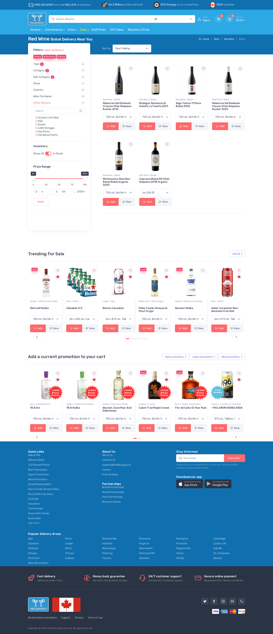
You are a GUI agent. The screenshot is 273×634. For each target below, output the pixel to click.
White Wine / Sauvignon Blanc (45, 301)
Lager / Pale (145, 301)
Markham (33, 548)
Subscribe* (234, 458)
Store (71, 29)
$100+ (81, 191)
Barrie (68, 538)
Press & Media (110, 474)
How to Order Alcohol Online (43, 489)
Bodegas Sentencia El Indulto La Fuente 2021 (153, 105)
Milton (68, 548)
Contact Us (108, 459)
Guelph (69, 543)
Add (110, 126)
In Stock (58, 153)
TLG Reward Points (39, 464)
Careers (106, 469)
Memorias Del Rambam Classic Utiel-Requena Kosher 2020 (226, 106)
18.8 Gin (71, 407)
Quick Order (34, 518)
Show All (38, 153)
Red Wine (229, 39)
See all (238, 253)
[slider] (33, 178)
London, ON (219, 543)
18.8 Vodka (109, 407)
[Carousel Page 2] (131, 338)
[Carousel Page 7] (146, 338)
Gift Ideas (116, 29)
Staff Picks (99, 29)
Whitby (180, 558)
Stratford (33, 558)
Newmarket (146, 548)
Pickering (107, 553)
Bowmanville (109, 538)
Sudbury (70, 558)
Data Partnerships (112, 496)
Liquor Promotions (38, 474)
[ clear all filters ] (53, 50)
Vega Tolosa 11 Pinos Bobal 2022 (188, 105)
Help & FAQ (34, 455)
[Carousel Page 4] (137, 338)
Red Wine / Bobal (111, 99)
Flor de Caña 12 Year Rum (227, 407)
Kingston (144, 543)
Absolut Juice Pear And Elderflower (153, 409)
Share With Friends (38, 513)
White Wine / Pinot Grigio (187, 301)
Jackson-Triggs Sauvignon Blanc (40, 310)
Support (66, 617)
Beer (176, 357)
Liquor (204, 357)
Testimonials (35, 508)
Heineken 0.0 (111, 308)
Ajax (30, 538)
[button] (59, 64)
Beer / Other (109, 301)
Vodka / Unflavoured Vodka (80, 301)
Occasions (34, 503)
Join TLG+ (34, 523)
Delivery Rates (36, 459)
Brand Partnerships (113, 487)
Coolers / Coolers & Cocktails (45, 404)
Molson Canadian (149, 308)
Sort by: (106, 48)
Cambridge (219, 538)
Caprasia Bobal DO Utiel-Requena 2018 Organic (154, 180)
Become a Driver (139, 29)
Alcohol (35, 29)
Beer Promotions (37, 469)
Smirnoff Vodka (75, 308)
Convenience (53, 29)
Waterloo (144, 558)
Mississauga (109, 548)
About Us (107, 455)
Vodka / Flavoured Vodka (151, 404)
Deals (83, 29)
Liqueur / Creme (183, 404)
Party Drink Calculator (40, 494)
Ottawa (69, 553)
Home (204, 39)
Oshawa (32, 553)
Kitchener (181, 543)
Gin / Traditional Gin (76, 404)
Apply (40, 201)
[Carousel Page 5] (140, 338)
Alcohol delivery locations (42, 617)
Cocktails (33, 498)
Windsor (217, 558)
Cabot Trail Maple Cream (190, 407)
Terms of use (95, 617)
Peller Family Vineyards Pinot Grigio (189, 310)
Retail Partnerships (113, 492)
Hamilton (107, 543)
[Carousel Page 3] (134, 338)
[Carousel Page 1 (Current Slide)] (127, 338)
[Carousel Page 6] (143, 338)
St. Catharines (221, 553)
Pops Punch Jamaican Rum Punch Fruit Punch (44, 409)
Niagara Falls (183, 548)
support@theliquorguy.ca (116, 464)
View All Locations (38, 562)
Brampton (145, 538)
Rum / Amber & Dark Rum (224, 404)
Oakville (217, 548)
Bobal (61, 57)
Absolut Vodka (220, 308)
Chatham (33, 543)
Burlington (182, 538)
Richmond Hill (146, 553)
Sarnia (180, 553)
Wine (216, 39)
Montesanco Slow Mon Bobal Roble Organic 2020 (116, 181)
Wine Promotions (37, 479)
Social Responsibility (39, 484)
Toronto (106, 558)
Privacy (79, 617)
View (126, 126)
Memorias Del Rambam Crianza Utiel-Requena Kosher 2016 (117, 106)
